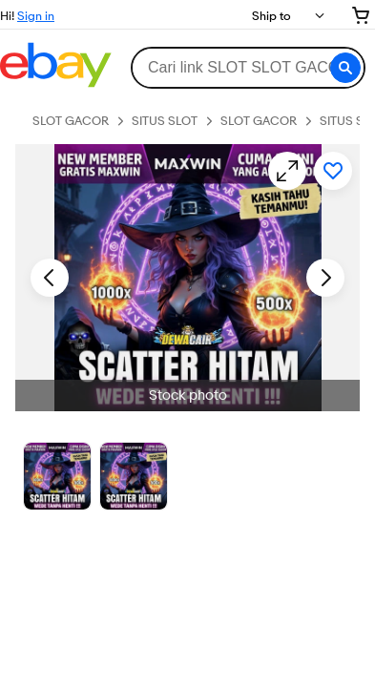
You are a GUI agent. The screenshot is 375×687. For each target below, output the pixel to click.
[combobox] (248, 68)
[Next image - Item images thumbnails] (325, 278)
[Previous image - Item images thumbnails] (50, 278)
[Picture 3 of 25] (133, 476)
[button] (345, 67)
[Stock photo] (57, 476)
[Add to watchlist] (333, 171)
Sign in (35, 15)
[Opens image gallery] (287, 171)
